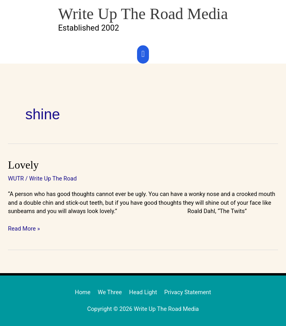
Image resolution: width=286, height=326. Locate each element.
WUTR (16, 178)
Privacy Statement (187, 292)
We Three (110, 292)
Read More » (24, 228)
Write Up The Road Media (143, 14)
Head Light (143, 292)
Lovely (23, 165)
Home (83, 292)
